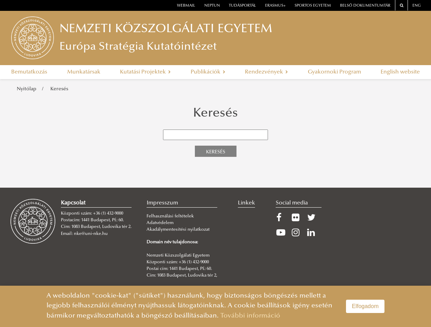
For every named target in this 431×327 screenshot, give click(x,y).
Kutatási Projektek (145, 72)
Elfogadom (365, 306)
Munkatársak (83, 72)
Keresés (59, 89)
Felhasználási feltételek (170, 216)
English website (400, 72)
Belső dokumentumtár (365, 6)
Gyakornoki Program (334, 72)
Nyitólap (26, 89)
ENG (416, 6)
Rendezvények (266, 72)
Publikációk (208, 72)
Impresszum (162, 203)
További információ (250, 316)
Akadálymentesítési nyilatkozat (178, 230)
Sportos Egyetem (313, 6)
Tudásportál (242, 6)
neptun (212, 6)
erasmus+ (275, 6)
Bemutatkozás (29, 72)
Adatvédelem (160, 223)
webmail (186, 6)
